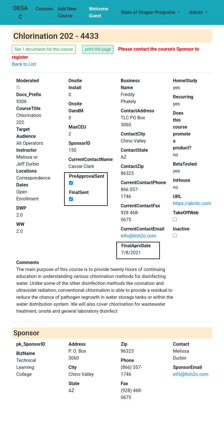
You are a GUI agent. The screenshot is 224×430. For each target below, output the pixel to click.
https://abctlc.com (192, 203)
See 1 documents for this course (44, 49)
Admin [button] (196, 12)
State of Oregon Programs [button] (148, 12)
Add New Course (67, 12)
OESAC (20, 12)
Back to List (24, 64)
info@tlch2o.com (138, 236)
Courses (44, 9)
